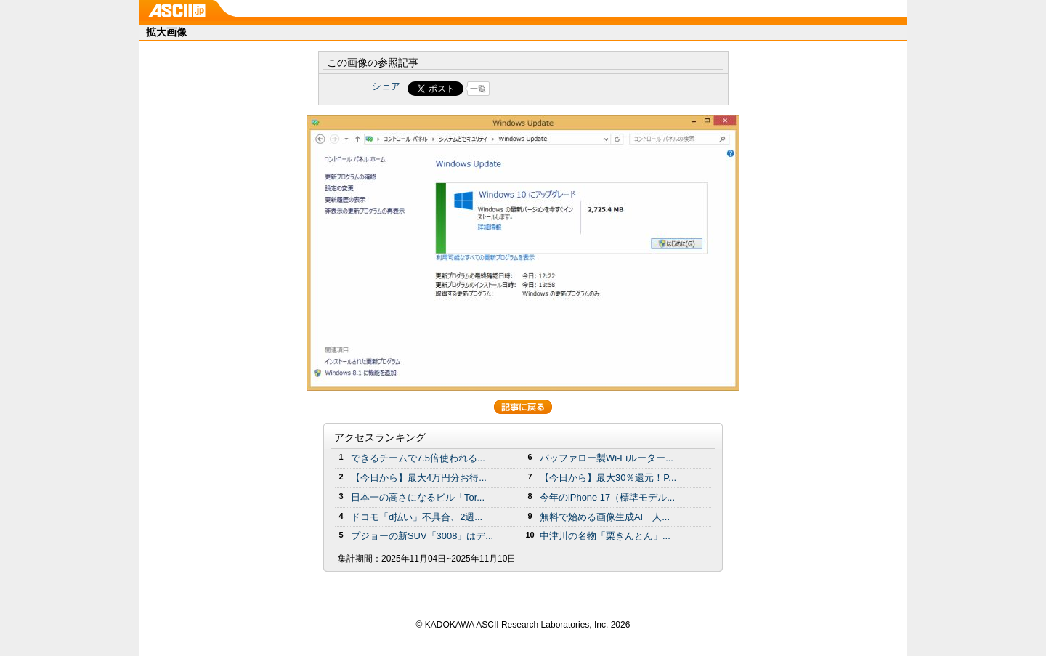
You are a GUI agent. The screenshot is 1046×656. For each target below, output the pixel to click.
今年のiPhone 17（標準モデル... (607, 497)
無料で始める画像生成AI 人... (605, 516)
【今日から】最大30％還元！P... (608, 477)
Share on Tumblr (577, 88)
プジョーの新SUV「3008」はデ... (422, 535)
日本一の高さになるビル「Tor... (418, 497)
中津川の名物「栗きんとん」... (605, 535)
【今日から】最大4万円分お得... (419, 477)
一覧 (478, 88)
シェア (386, 86)
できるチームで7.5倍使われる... (418, 458)
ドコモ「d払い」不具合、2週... (416, 516)
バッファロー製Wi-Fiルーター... (606, 458)
